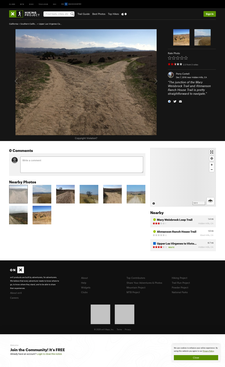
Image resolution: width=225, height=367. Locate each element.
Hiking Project (179, 277)
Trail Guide (83, 13)
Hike (31, 4)
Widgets (85, 287)
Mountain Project (136, 287)
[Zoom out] (211, 169)
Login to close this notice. (49, 354)
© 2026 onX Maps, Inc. (104, 329)
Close (196, 357)
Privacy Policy (208, 351)
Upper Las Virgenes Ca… (50, 23)
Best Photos (98, 13)
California (13, 23)
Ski (54, 4)
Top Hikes (113, 13)
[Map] (183, 177)
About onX (16, 292)
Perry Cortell (183, 73)
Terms (119, 329)
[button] (169, 101)
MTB (22, 4)
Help (83, 282)
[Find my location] (211, 158)
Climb (12, 4)
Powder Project (180, 287)
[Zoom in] (211, 164)
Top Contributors (136, 277)
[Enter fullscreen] (211, 152)
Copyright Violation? (86, 138)
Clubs (84, 292)
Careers (14, 297)
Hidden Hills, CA (199, 77)
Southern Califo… (28, 23)
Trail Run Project (181, 282)
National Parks (180, 292)
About (84, 277)
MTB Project (133, 292)
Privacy (128, 329)
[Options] (210, 201)
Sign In (210, 13)
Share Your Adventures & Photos (144, 282)
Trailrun (43, 4)
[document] (196, 353)
